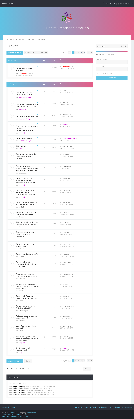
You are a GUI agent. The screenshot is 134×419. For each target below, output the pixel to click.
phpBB (13, 413)
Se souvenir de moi (105, 73)
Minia (64, 102)
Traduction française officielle (12, 416)
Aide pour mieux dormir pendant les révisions (27, 223)
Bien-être (12, 45)
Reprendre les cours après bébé (25, 245)
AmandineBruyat (25, 97)
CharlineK (22, 226)
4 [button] (81, 52)
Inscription (111, 54)
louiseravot (22, 172)
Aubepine (22, 109)
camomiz (65, 124)
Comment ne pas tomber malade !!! (24, 93)
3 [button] (78, 52)
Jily (63, 90)
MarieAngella (23, 310)
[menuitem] (125, 3)
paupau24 (22, 132)
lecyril (21, 290)
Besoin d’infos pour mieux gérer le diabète (26, 297)
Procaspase (23, 73)
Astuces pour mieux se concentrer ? (26, 317)
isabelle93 (66, 166)
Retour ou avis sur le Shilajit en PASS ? (25, 307)
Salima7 (21, 248)
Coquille (22, 342)
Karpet (21, 216)
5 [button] (84, 52)
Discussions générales (24, 74)
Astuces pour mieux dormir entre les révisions (25, 234)
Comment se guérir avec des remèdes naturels (27, 105)
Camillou (65, 190)
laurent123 (66, 326)
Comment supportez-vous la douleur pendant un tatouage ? (27, 337)
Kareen (21, 256)
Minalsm (65, 178)
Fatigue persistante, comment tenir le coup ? (27, 275)
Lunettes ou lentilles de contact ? (27, 326)
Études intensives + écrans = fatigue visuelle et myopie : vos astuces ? (27, 168)
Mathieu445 (23, 278)
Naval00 (22, 320)
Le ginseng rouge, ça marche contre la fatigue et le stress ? (27, 286)
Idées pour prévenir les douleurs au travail (26, 213)
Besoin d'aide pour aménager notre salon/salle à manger (25, 180)
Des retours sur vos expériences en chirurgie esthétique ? (26, 192)
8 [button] (88, 52)
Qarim (21, 330)
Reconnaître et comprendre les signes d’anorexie (26, 264)
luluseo (21, 160)
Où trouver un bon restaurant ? (24, 348)
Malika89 (65, 114)
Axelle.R (21, 207)
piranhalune (66, 146)
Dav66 (21, 300)
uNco (64, 336)
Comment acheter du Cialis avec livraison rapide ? (26, 156)
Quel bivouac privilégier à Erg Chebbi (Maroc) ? (26, 203)
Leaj (20, 352)
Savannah (22, 268)
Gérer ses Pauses (24, 138)
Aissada (21, 238)
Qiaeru (27, 416)
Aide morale (21, 146)
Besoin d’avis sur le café (27, 254)
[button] (69, 52)
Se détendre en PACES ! (27, 116)
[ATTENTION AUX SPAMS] (24, 69)
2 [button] (75, 52)
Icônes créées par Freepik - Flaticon (15, 415)
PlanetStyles (31, 413)
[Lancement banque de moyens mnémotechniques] (27, 128)
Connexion (100, 54)
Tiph (20, 148)
